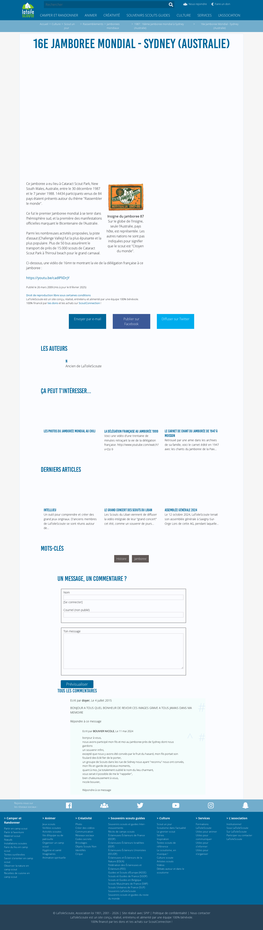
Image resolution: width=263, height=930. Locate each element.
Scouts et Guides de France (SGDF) (127, 876)
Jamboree (140, 559)
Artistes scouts (165, 861)
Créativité (111, 15)
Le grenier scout (166, 831)
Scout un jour (164, 824)
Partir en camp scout (15, 828)
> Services (203, 818)
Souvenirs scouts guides (148, 15)
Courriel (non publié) (76, 610)
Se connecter (73, 602)
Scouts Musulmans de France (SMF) (128, 883)
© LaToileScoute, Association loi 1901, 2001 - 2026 (86, 913)
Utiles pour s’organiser (202, 852)
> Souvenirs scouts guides (126, 818)
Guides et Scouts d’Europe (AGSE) (127, 872)
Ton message (72, 631)
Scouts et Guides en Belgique (124, 880)
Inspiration (163, 839)
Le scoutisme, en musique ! (166, 852)
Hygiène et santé (51, 850)
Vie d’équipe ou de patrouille (52, 837)
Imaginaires (48, 854)
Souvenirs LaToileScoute (122, 891)
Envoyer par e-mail (87, 319)
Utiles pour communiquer (204, 837)
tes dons (53, 303)
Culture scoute (165, 857)
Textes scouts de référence (166, 844)
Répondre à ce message (85, 721)
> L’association (237, 818)
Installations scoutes (15, 843)
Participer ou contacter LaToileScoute (239, 837)
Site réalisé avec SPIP (135, 913)
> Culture (163, 818)
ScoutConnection (89, 303)
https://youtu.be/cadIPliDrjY (47, 278)
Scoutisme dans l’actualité (171, 828)
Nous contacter (200, 913)
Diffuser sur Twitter (175, 319)
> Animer (48, 818)
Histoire (121, 559)
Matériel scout (12, 836)
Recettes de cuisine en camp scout (17, 875)
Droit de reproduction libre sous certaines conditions (58, 295)
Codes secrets (83, 839)
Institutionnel (234, 824)
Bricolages (81, 842)
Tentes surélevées (14, 854)
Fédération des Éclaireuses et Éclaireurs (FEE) (125, 867)
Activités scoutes (51, 831)
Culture (184, 15)
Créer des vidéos (85, 828)
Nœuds (8, 839)
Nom (66, 592)
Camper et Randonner (59, 15)
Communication (84, 831)
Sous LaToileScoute (237, 828)
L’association (229, 15)
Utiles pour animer (206, 831)
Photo (78, 824)
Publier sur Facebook (131, 321)
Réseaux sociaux (84, 835)
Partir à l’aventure (14, 832)
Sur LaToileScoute (237, 831)
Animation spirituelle (54, 857)
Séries (160, 835)
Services (204, 15)
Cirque (79, 854)
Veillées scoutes (51, 828)
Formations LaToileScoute (203, 826)
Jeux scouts (48, 824)
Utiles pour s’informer (202, 844)
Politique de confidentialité (170, 913)
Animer (91, 15)
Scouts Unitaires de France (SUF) (126, 887)
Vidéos (160, 865)
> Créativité (83, 818)
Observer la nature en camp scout (16, 867)
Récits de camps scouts (121, 831)
